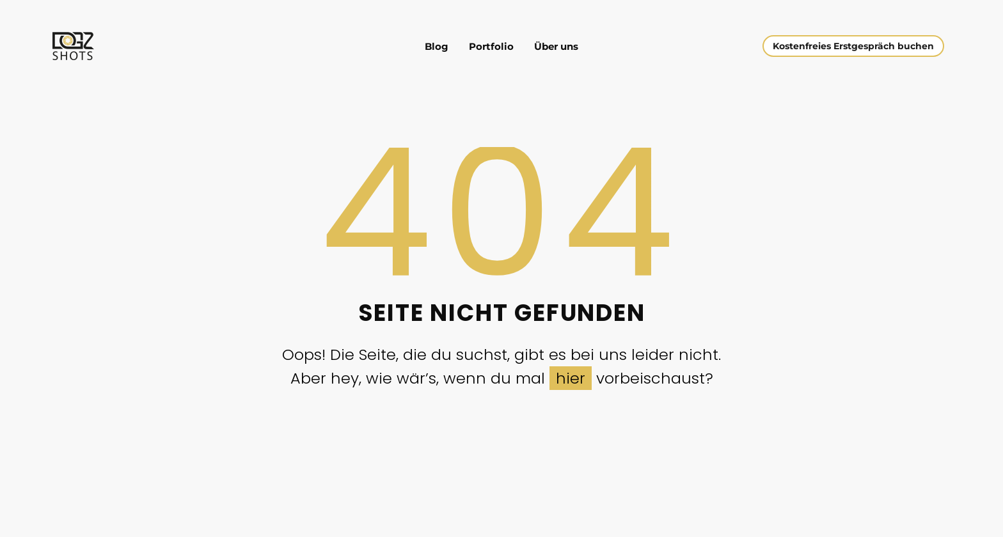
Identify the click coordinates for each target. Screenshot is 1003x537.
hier (570, 378)
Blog (436, 46)
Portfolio (491, 46)
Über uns (556, 46)
